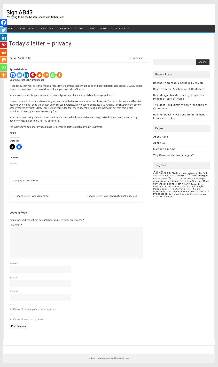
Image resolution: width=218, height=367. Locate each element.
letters (26, 180)
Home (10, 28)
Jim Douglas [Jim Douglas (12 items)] (198, 186)
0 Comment (136, 58)
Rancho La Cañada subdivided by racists (178, 82)
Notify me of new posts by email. (27, 319)
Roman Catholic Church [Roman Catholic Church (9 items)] (184, 194)
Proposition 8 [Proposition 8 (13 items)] (201, 191)
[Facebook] (13, 75)
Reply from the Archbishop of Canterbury (179, 89)
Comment (16, 225)
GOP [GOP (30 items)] (187, 183)
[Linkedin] (26, 75)
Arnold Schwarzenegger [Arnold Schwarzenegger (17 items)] (194, 175)
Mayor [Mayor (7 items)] (156, 189)
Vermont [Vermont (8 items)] (168, 196)
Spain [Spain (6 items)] (161, 197)
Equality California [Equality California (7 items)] (170, 181)
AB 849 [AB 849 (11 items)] (167, 173)
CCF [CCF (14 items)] (192, 178)
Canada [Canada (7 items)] (186, 179)
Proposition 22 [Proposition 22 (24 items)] (162, 193)
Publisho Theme (97, 358)
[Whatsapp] (53, 75)
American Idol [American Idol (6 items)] (173, 176)
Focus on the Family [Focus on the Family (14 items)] (172, 184)
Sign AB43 (19, 12)
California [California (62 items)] (175, 178)
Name (14, 263)
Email (13, 277)
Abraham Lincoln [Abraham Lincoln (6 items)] (180, 173)
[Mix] (46, 75)
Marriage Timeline (71, 28)
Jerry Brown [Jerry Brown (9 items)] (169, 186)
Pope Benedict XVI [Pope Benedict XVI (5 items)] (186, 191)
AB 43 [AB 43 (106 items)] (158, 172)
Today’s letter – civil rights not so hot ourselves (113, 196)
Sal (14, 58)
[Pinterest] (33, 75)
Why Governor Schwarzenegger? (109, 28)
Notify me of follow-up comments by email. (33, 309)
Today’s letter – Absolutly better (30, 196)
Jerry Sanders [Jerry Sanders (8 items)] (183, 186)
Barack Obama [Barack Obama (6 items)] (160, 179)
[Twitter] (19, 75)
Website (14, 291)
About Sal (47, 28)
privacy (34, 180)
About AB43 (27, 28)
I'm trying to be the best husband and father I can (35, 17)
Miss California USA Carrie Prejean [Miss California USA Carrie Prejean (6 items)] (176, 189)
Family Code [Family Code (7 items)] (186, 181)
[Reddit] (39, 75)
